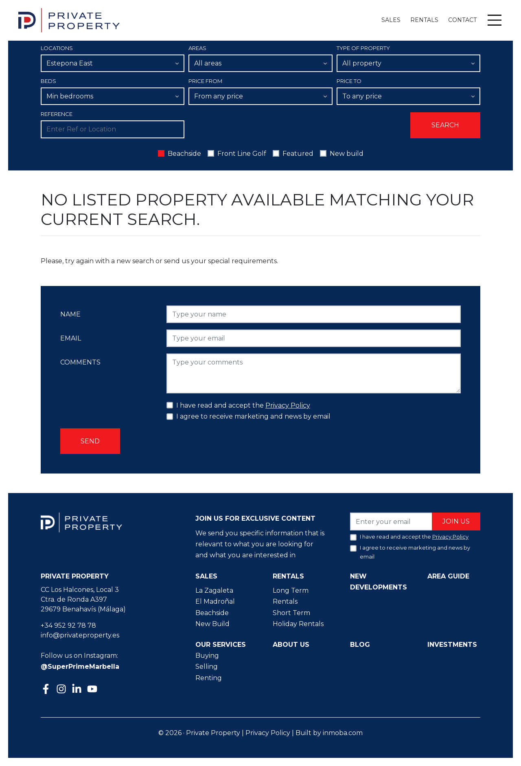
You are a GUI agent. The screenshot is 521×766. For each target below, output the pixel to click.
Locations (57, 48)
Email (70, 338)
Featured (297, 153)
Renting (208, 678)
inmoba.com (343, 733)
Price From (205, 81)
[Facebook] (47, 690)
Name (70, 314)
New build (346, 153)
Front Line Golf (241, 153)
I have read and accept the (243, 405)
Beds (48, 81)
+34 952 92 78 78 (68, 625)
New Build (212, 624)
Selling (206, 666)
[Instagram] (62, 688)
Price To (349, 81)
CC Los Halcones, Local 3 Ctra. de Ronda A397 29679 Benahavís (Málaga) (83, 599)
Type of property (363, 48)
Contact (462, 20)
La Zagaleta (214, 590)
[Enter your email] (391, 521)
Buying (207, 655)
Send (90, 441)
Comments (80, 362)
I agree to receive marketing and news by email (253, 416)
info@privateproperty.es (80, 635)
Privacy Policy (267, 733)
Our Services (220, 644)
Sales (391, 20)
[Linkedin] (78, 690)
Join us (456, 521)
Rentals (424, 20)
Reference (56, 114)
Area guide (448, 576)
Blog (360, 644)
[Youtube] (93, 690)
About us (291, 644)
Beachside (184, 153)
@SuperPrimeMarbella (80, 666)
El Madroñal (215, 601)
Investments (452, 644)
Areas (197, 48)
